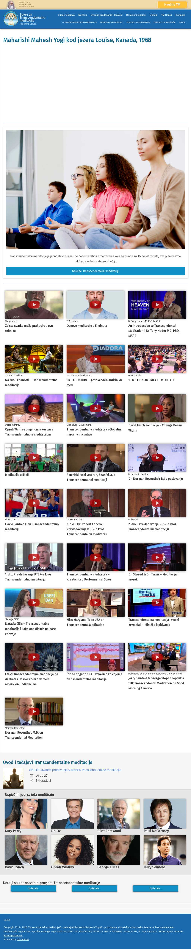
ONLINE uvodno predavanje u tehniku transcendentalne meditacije (75, 770)
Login (7, 919)
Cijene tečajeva (66, 15)
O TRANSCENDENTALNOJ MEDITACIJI (79, 22)
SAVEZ (182, 22)
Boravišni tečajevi (136, 15)
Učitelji (153, 15)
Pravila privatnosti (13, 935)
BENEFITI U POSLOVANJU (138, 22)
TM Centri (166, 15)
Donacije (180, 15)
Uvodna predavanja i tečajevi (107, 15)
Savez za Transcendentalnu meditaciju (32, 17)
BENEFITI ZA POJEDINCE (111, 22)
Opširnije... (34, 888)
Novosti (82, 15)
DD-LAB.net (23, 939)
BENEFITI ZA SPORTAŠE (165, 22)
